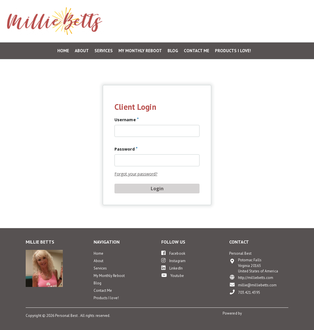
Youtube (172, 275)
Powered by (233, 313)
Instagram (173, 260)
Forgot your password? (135, 174)
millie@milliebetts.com (253, 285)
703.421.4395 (244, 292)
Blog (173, 50)
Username (126, 119)
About (82, 50)
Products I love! (233, 50)
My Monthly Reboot (140, 50)
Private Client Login (284, 8)
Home (63, 50)
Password (126, 149)
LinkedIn (172, 268)
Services (103, 50)
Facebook (173, 253)
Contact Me (196, 50)
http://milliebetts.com (251, 277)
